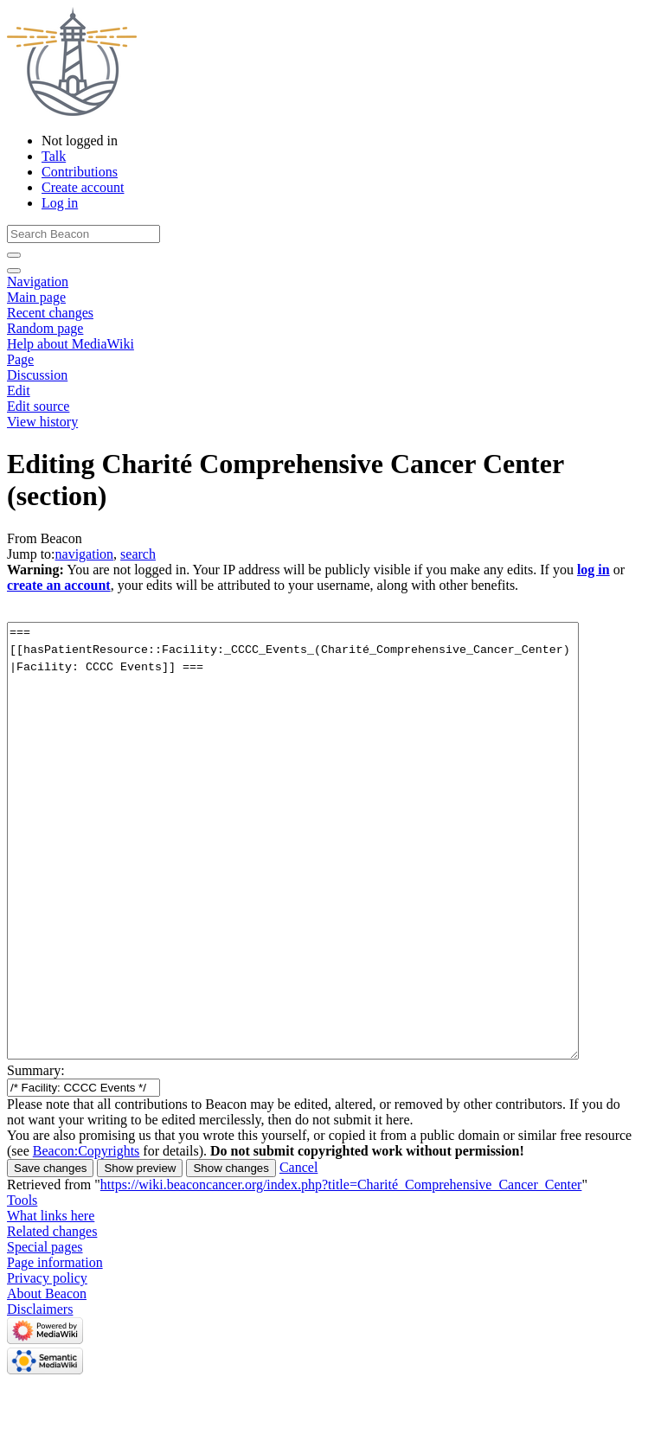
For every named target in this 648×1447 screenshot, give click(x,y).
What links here (50, 1215)
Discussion (37, 375)
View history (42, 421)
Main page (36, 297)
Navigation (37, 281)
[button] (298, 1167)
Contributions (80, 171)
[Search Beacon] (83, 234)
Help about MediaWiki (70, 343)
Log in (60, 202)
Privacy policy (47, 1278)
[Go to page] (14, 255)
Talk (54, 156)
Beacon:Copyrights (86, 1150)
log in (593, 569)
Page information (55, 1262)
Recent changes (50, 312)
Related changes (52, 1231)
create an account (59, 585)
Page (20, 359)
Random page (45, 328)
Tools (22, 1200)
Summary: (36, 1070)
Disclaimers (40, 1309)
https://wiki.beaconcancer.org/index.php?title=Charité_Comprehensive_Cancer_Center (341, 1184)
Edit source (38, 406)
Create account (83, 187)
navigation (84, 554)
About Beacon (47, 1293)
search (138, 554)
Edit (18, 390)
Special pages (45, 1246)
